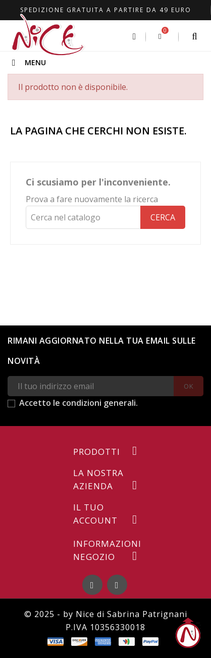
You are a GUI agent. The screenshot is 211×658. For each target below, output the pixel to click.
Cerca (162, 217)
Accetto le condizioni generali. (78, 402)
